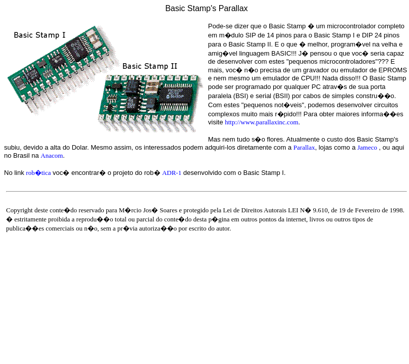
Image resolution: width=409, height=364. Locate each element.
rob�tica (38, 172)
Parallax (304, 147)
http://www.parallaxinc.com (261, 122)
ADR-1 (171, 172)
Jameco (367, 147)
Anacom (51, 155)
